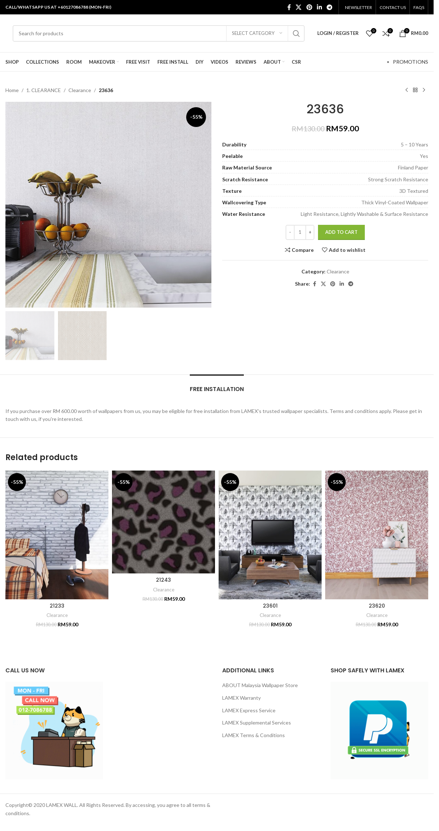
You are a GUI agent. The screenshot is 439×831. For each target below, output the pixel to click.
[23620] (376, 535)
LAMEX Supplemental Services (256, 722)
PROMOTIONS (410, 62)
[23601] (270, 535)
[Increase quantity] (309, 232)
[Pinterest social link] (309, 7)
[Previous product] (406, 90)
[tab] (217, 385)
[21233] (56, 535)
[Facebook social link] (289, 7)
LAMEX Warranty (241, 698)
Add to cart (341, 232)
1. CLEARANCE (43, 90)
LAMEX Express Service (249, 710)
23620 (377, 605)
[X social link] (299, 7)
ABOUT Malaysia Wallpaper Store (260, 685)
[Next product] (424, 90)
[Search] (159, 33)
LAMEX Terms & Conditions (253, 735)
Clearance (79, 90)
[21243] (163, 522)
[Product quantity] (300, 232)
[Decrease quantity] (290, 232)
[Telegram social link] (329, 7)
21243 (163, 579)
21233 (57, 605)
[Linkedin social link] (319, 7)
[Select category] (257, 33)
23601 (270, 605)
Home (12, 90)
